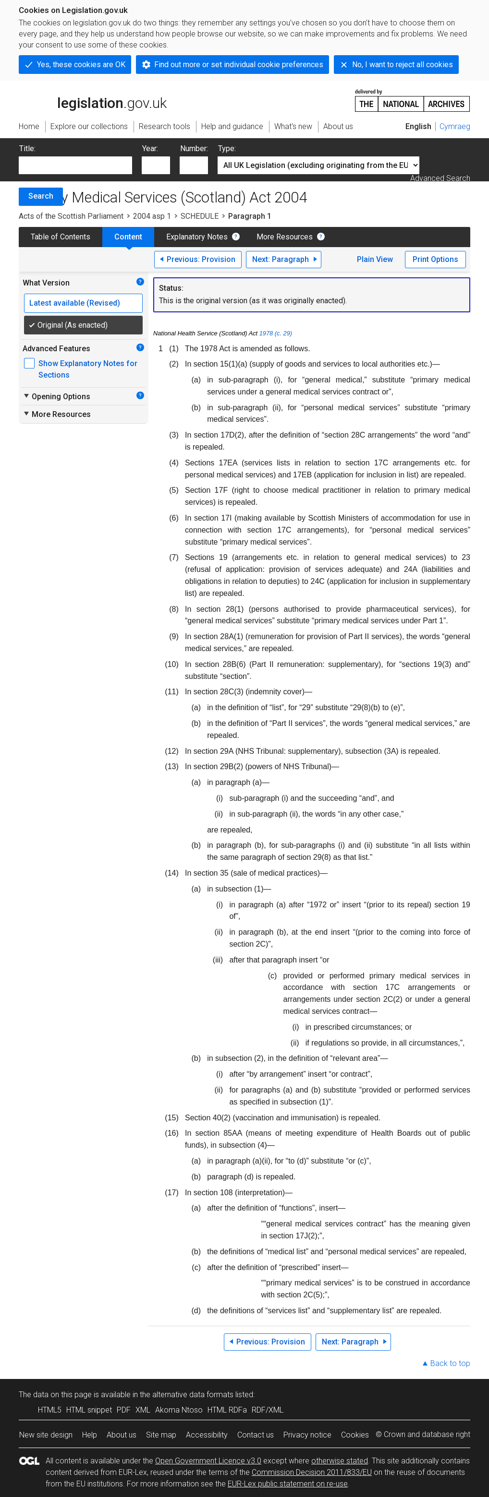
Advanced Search (440, 178)
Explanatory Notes (197, 236)
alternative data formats (192, 1394)
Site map (161, 1434)
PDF (124, 1409)
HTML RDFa (227, 1409)
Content (128, 236)
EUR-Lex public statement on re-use (288, 1483)
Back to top (450, 1363)
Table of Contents (60, 236)
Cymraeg (455, 126)
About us (121, 1434)
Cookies (355, 1434)
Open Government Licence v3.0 (208, 1460)
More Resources (285, 236)
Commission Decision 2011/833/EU (312, 1472)
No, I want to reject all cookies (402, 64)
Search (40, 196)
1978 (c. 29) (275, 333)
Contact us (255, 1434)
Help (89, 1434)
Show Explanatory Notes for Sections (87, 369)
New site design (46, 1434)
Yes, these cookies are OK (81, 64)
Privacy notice (307, 1434)
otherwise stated (339, 1460)
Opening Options (56, 396)
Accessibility (207, 1434)
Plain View (375, 259)
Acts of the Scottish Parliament (71, 216)
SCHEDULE (200, 216)
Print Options (435, 259)
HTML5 (49, 1409)
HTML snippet (89, 1409)
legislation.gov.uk (93, 99)
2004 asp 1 (152, 216)
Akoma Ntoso (179, 1409)
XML (142, 1409)
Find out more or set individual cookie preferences (238, 64)
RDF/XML (267, 1409)
